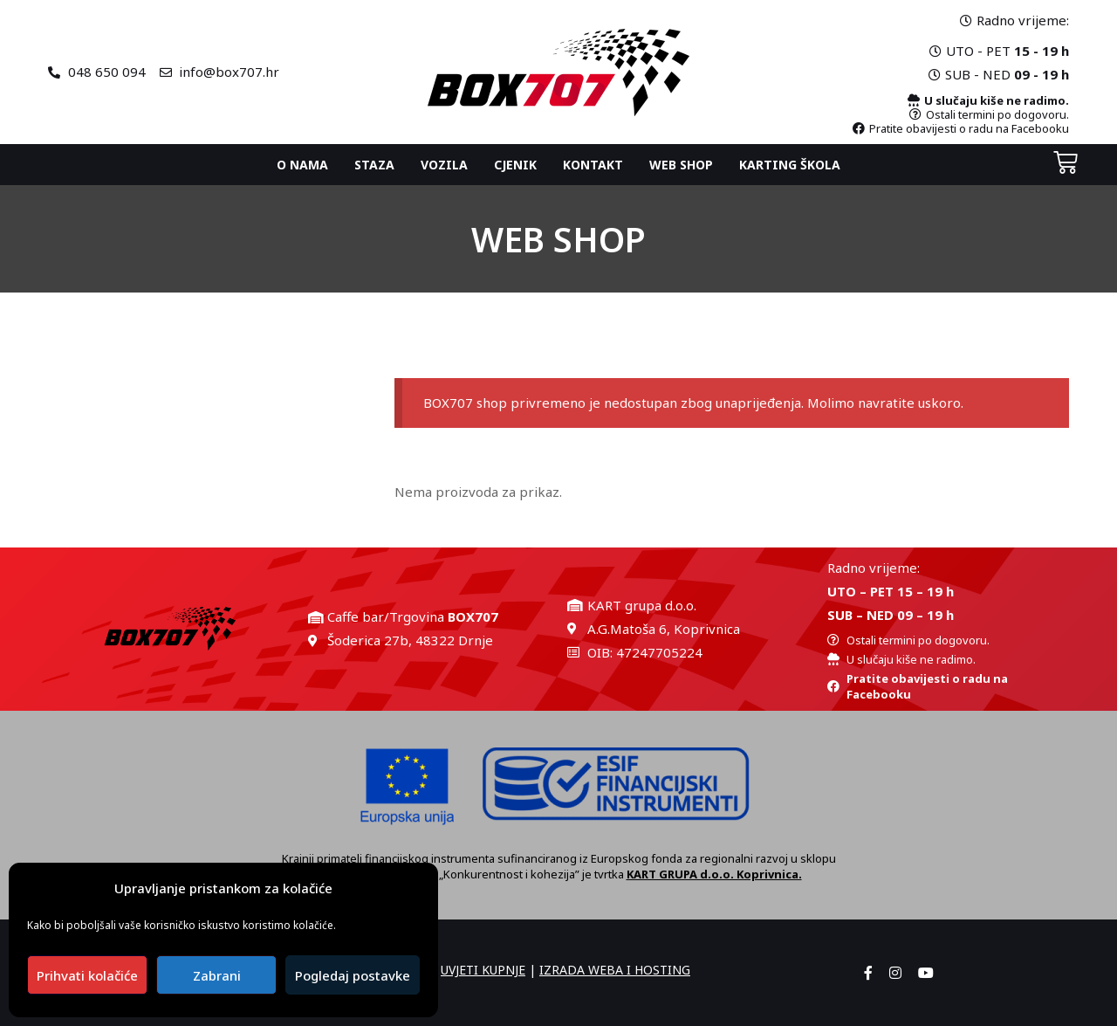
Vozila (444, 164)
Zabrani (217, 975)
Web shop (681, 164)
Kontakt (593, 164)
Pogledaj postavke (352, 975)
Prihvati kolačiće (87, 975)
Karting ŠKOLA (789, 164)
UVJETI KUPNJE (483, 969)
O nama (302, 164)
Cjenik (515, 164)
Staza (374, 164)
